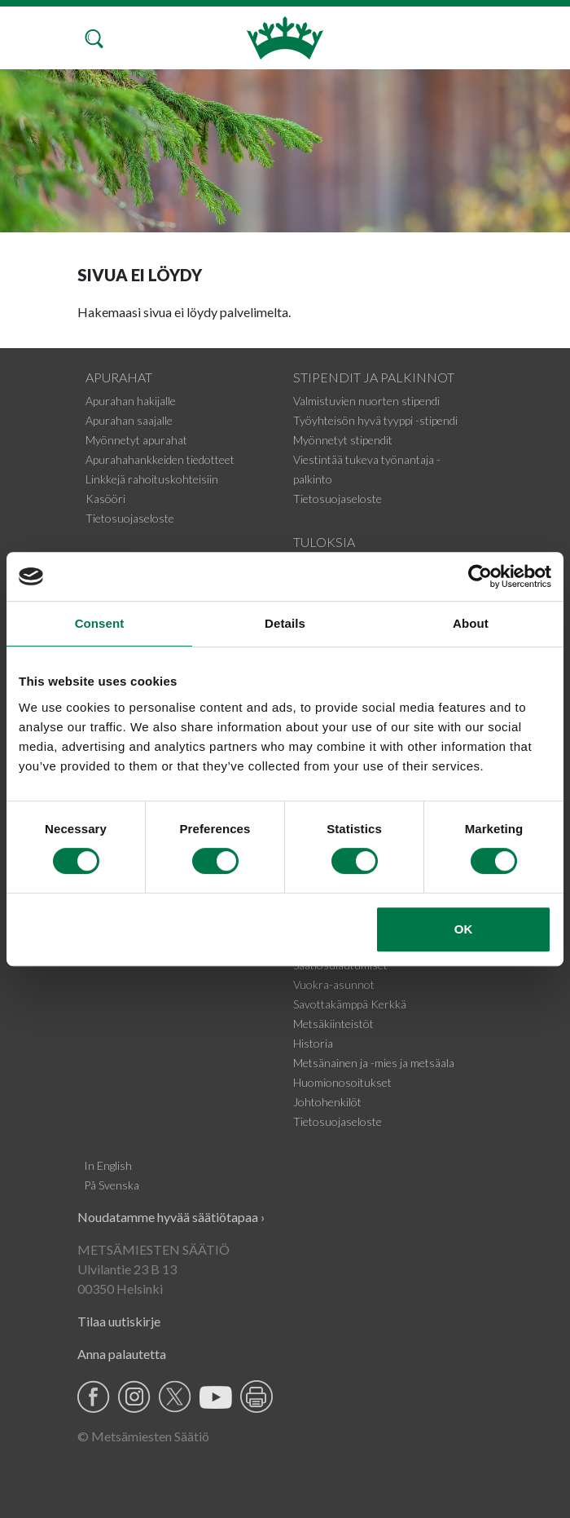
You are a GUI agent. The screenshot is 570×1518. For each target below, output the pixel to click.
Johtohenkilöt (327, 1102)
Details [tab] (285, 623)
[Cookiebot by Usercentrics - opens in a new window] (480, 576)
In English (108, 1165)
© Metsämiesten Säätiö (143, 1436)
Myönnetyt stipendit (342, 440)
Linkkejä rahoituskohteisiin (152, 479)
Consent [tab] (100, 623)
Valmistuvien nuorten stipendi (366, 401)
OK (463, 929)
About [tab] (471, 623)
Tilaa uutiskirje (118, 1321)
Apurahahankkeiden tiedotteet (160, 459)
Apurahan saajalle (129, 420)
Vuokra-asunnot (334, 984)
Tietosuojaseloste (130, 518)
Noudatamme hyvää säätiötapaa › (171, 1217)
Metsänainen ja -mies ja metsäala (373, 1063)
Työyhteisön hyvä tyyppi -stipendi (375, 420)
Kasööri (105, 498)
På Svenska (111, 1185)
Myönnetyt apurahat (136, 440)
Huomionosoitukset (342, 1082)
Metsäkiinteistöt (333, 1023)
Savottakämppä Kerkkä (349, 1004)
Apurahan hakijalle (131, 401)
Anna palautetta (121, 1353)
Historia (313, 1043)
